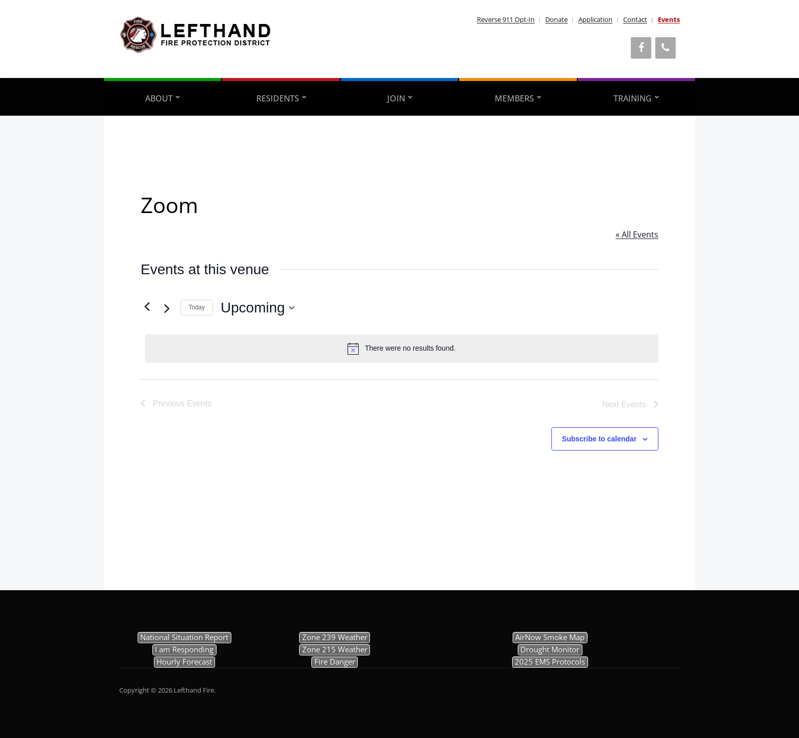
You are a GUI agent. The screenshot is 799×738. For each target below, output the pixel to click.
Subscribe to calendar (599, 439)
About (159, 98)
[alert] (401, 348)
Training (633, 98)
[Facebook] (641, 48)
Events (669, 19)
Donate (556, 19)
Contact (635, 19)
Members (514, 98)
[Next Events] (167, 309)
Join (396, 98)
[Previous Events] (147, 307)
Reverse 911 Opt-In (506, 19)
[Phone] (665, 48)
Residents (277, 98)
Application (595, 19)
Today (197, 307)
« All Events (637, 234)
